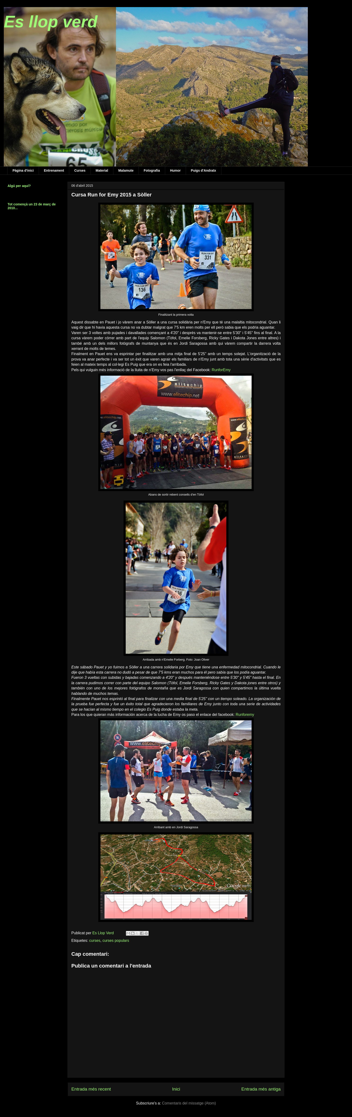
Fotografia (152, 170)
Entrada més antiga (261, 1089)
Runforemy (245, 715)
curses (94, 941)
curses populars (116, 941)
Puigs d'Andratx (203, 170)
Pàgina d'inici (23, 170)
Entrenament (54, 170)
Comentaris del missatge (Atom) (189, 1103)
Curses (79, 170)
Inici (176, 1089)
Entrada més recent (91, 1089)
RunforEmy (221, 370)
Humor (175, 170)
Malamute (126, 170)
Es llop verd (51, 22)
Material (102, 170)
